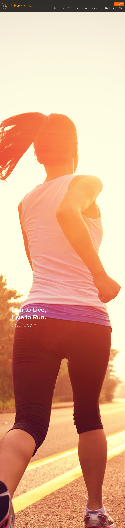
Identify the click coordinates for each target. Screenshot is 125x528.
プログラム (67, 8)
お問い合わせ (109, 8)
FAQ (121, 8)
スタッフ (95, 8)
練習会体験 (119, 4)
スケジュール (81, 8)
